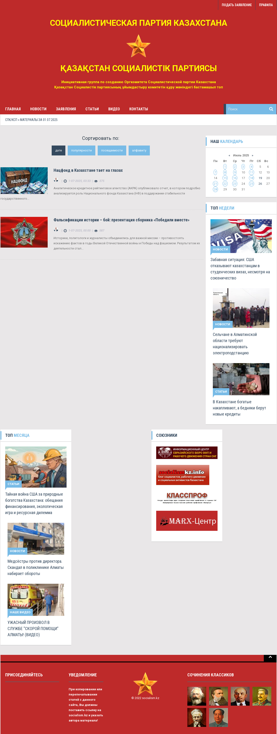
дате (58, 150)
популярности (81, 150)
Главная (13, 109)
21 (215, 183)
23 (234, 183)
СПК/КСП (11, 120)
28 (215, 189)
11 (251, 172)
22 (225, 183)
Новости (38, 109)
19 (260, 178)
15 (225, 178)
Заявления (66, 109)
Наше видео (20, 612)
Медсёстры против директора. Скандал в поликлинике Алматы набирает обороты (36, 567)
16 (234, 178)
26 (260, 183)
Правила (266, 5)
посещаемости (112, 150)
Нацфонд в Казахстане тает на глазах (88, 170)
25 (251, 183)
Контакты (138, 109)
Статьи (92, 109)
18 (251, 178)
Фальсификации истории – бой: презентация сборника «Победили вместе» (121, 219)
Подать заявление (237, 5)
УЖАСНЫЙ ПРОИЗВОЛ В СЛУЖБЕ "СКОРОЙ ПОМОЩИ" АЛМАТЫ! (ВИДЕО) (33, 628)
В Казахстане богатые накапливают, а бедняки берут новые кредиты (239, 407)
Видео (114, 109)
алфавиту (139, 150)
